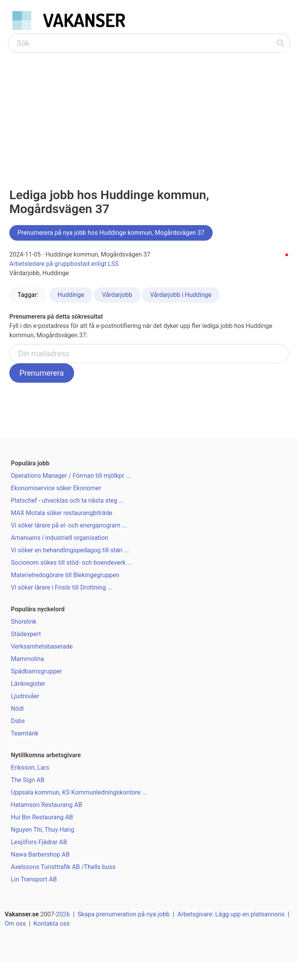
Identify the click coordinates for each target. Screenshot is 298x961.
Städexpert (26, 634)
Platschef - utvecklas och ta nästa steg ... (67, 500)
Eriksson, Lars (30, 767)
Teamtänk (24, 733)
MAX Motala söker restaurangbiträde (61, 513)
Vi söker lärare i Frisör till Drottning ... (61, 587)
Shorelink (23, 621)
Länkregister (28, 683)
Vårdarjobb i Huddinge (180, 294)
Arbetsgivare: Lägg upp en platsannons (231, 914)
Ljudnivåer (25, 696)
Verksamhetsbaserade (42, 646)
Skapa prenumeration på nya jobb (124, 914)
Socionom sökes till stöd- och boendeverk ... (71, 562)
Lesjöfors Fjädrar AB (39, 842)
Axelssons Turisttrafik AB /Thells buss (63, 867)
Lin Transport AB (34, 879)
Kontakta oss (51, 923)
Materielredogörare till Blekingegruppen (65, 575)
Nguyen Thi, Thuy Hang (42, 829)
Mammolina (27, 659)
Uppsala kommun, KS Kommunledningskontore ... (79, 792)
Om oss (15, 923)
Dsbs (18, 721)
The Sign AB (27, 780)
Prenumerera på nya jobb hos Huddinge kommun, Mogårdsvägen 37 (110, 232)
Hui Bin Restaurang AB (42, 817)
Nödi (17, 708)
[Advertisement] (149, 111)
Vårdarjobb (117, 294)
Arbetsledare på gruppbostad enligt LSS (64, 263)
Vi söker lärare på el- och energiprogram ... (69, 525)
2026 (63, 914)
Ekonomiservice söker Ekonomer (56, 488)
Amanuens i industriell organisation (59, 537)
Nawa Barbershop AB (40, 854)
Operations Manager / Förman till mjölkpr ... (71, 475)
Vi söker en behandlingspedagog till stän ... (70, 550)
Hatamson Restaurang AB (46, 804)
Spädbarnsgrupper (36, 671)
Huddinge (70, 294)
